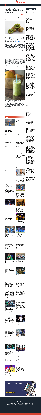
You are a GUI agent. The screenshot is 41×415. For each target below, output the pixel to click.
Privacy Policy (20, 407)
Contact (28, 407)
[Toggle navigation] (5, 5)
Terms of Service (14, 407)
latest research (17, 41)
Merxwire (11, 37)
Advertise (24, 407)
